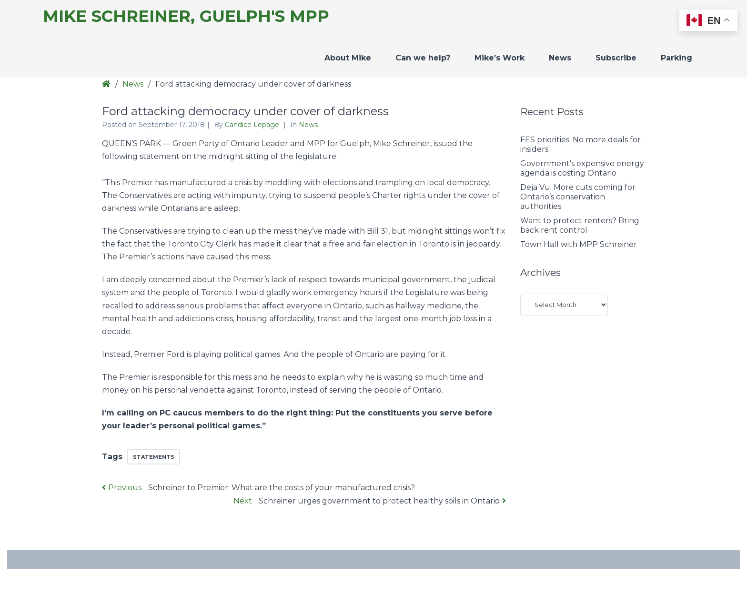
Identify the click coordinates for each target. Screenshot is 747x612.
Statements (153, 457)
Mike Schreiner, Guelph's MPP (186, 16)
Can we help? (422, 57)
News (560, 57)
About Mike (347, 57)
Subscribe (616, 57)
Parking (676, 57)
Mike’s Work (499, 57)
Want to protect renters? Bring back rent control (579, 225)
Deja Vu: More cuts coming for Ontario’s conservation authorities (578, 197)
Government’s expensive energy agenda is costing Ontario (582, 168)
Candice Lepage (253, 124)
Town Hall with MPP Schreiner (578, 244)
